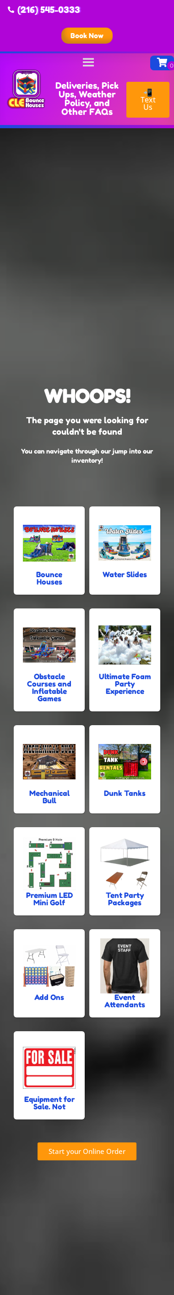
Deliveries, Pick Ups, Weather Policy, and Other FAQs (87, 98)
